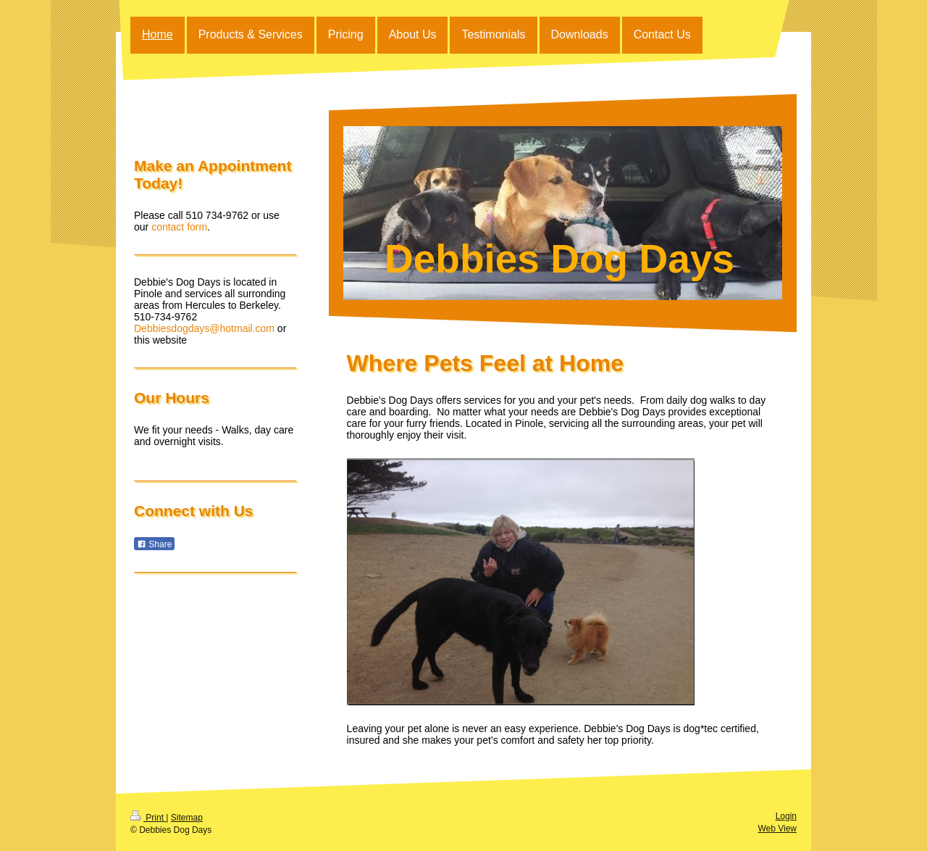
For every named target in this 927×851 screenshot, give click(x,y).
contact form (179, 227)
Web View (777, 828)
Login (786, 816)
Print (148, 818)
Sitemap (187, 818)
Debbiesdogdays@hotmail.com (204, 328)
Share (154, 544)
